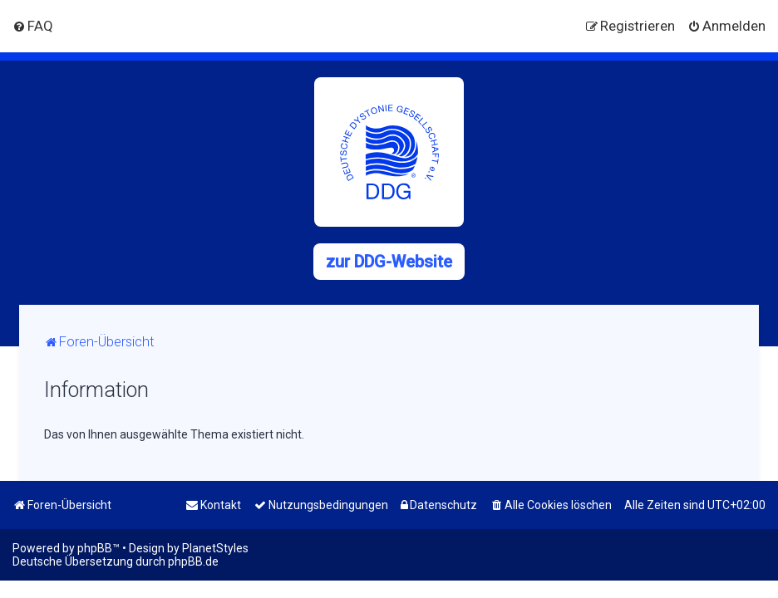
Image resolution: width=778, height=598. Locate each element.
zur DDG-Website (389, 262)
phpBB (94, 548)
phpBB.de (193, 561)
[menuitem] (32, 25)
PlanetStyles (215, 548)
